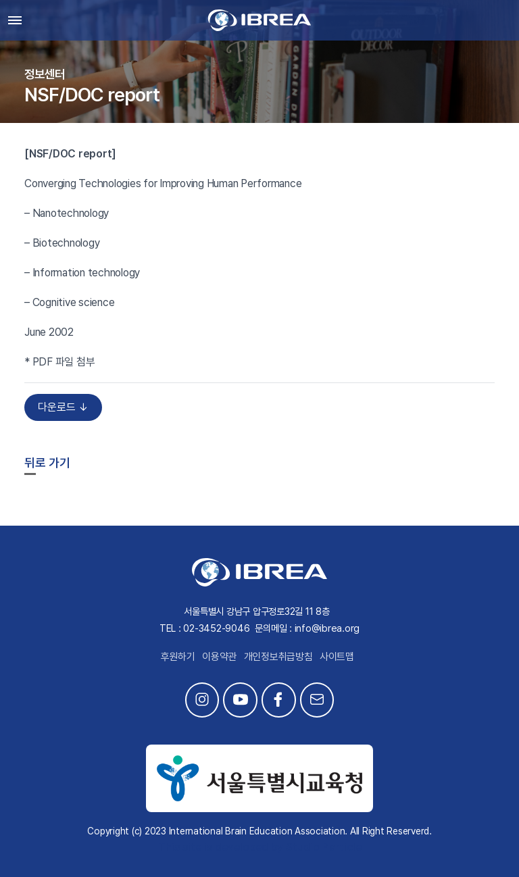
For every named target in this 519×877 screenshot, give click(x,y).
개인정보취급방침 (278, 657)
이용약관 (219, 657)
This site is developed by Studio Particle (260, 847)
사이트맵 (337, 657)
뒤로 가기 (47, 462)
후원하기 (178, 657)
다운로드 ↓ (63, 407)
